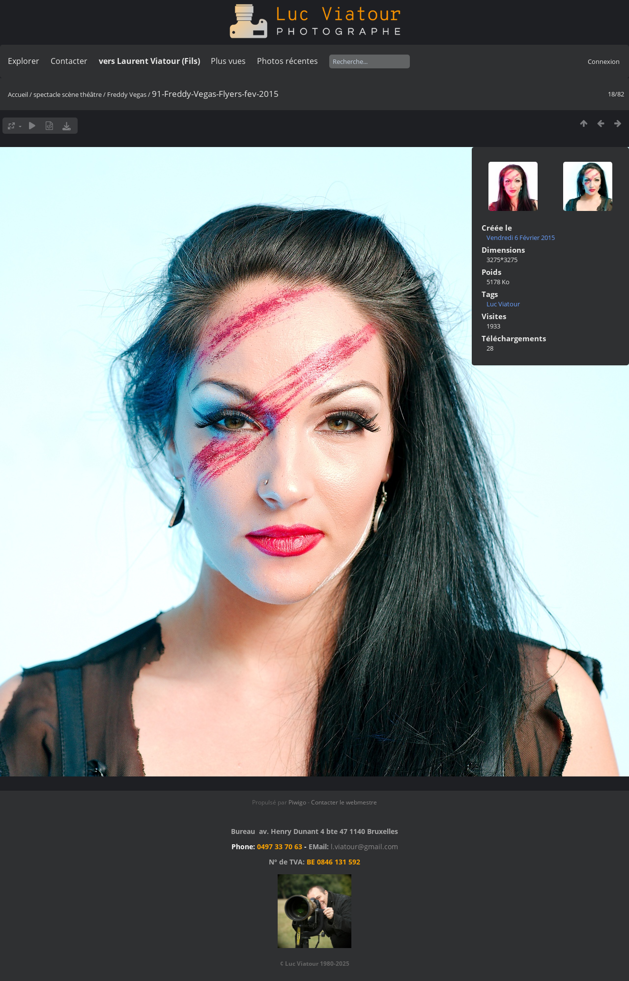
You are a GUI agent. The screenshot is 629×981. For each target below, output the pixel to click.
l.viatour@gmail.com (364, 846)
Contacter (69, 61)
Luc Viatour (503, 303)
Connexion (604, 61)
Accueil (18, 94)
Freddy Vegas (127, 94)
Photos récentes (287, 61)
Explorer (23, 61)
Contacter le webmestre (344, 802)
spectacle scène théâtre (67, 94)
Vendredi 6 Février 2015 (520, 237)
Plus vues (228, 61)
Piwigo (297, 802)
